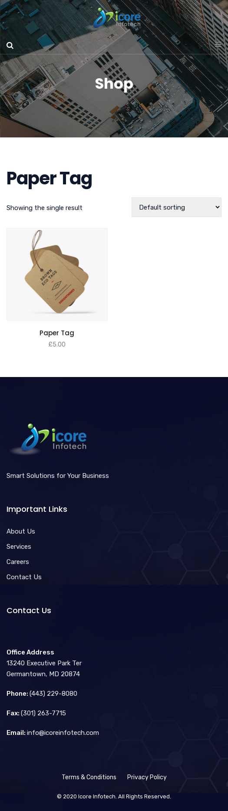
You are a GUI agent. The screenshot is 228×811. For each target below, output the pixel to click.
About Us (21, 531)
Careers (18, 562)
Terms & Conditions (89, 777)
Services (19, 547)
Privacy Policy (147, 777)
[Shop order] (176, 207)
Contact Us (24, 577)
